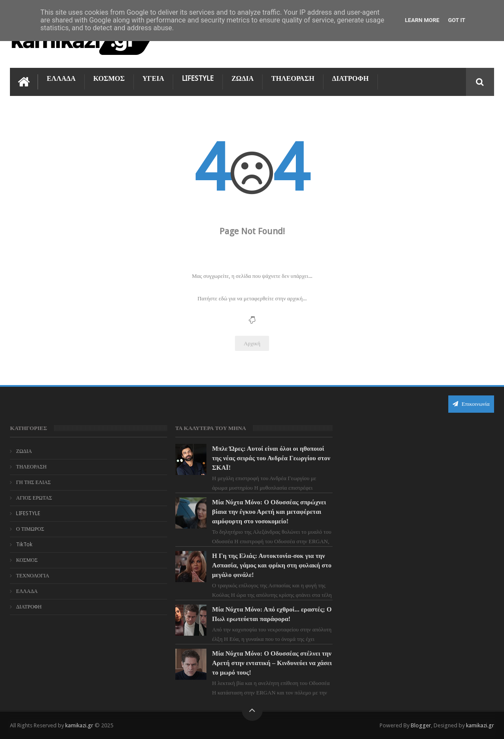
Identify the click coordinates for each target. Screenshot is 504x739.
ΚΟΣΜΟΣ (109, 78)
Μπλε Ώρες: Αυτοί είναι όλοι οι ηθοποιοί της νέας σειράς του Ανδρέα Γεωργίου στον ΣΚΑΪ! (270, 458)
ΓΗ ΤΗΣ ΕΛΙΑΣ (33, 482)
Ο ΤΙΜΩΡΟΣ (30, 529)
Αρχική (252, 343)
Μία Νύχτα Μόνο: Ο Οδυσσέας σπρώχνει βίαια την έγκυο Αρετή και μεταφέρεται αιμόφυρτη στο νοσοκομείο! (268, 512)
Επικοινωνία (471, 404)
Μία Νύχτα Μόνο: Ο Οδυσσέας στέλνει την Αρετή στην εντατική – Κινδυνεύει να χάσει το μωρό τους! (268, 663)
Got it (456, 20)
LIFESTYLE (198, 78)
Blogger (421, 725)
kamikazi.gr (79, 725)
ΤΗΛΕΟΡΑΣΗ (292, 78)
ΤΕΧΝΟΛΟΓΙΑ (32, 576)
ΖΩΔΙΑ (242, 78)
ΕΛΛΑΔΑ (61, 78)
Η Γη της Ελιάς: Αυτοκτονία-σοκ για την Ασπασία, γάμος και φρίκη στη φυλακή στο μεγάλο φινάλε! (267, 565)
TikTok (24, 545)
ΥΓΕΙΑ (153, 78)
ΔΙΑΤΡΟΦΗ (350, 78)
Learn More (422, 20)
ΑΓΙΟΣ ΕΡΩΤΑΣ (34, 498)
